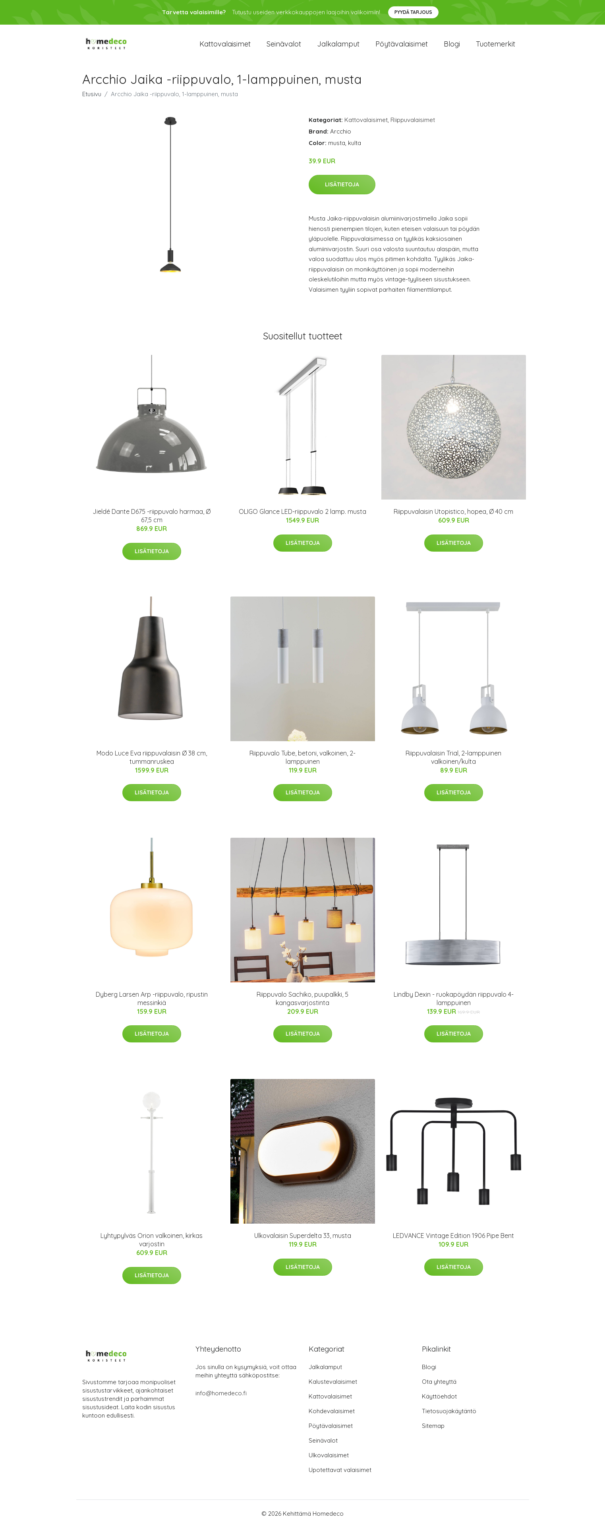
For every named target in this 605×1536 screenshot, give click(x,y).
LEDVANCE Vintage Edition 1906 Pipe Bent (453, 1245)
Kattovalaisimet (225, 48)
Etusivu (91, 103)
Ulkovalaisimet (329, 1464)
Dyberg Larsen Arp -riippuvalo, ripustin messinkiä (152, 1007)
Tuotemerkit (495, 48)
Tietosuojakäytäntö (449, 1420)
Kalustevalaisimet (333, 1390)
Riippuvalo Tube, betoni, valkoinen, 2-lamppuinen (302, 766)
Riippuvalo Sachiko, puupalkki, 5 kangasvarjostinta (302, 1007)
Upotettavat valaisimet (340, 1478)
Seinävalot (284, 48)
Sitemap (433, 1434)
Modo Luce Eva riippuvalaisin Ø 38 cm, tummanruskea (152, 766)
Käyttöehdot (439, 1405)
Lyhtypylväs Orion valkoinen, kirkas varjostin (152, 1249)
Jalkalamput (338, 48)
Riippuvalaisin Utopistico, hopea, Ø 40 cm (453, 520)
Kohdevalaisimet (332, 1420)
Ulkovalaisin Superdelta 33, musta (302, 1245)
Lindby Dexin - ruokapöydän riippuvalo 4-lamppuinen (454, 1007)
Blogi (452, 48)
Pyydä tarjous (413, 12)
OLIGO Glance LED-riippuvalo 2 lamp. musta (302, 520)
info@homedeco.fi (221, 1402)
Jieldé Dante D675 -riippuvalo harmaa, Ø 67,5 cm (152, 524)
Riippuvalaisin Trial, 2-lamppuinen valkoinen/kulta (453, 766)
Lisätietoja (342, 193)
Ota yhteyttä (439, 1390)
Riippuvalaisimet (412, 128)
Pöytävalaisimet (401, 48)
